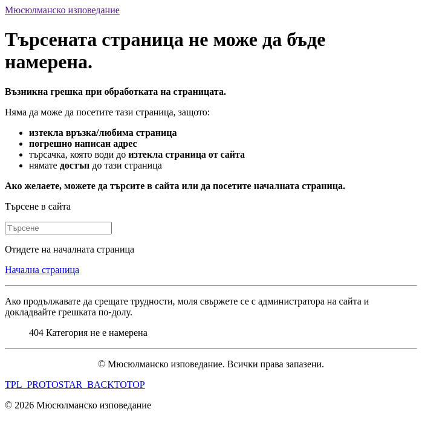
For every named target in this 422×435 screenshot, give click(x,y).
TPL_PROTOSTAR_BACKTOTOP (75, 384)
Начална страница (42, 270)
